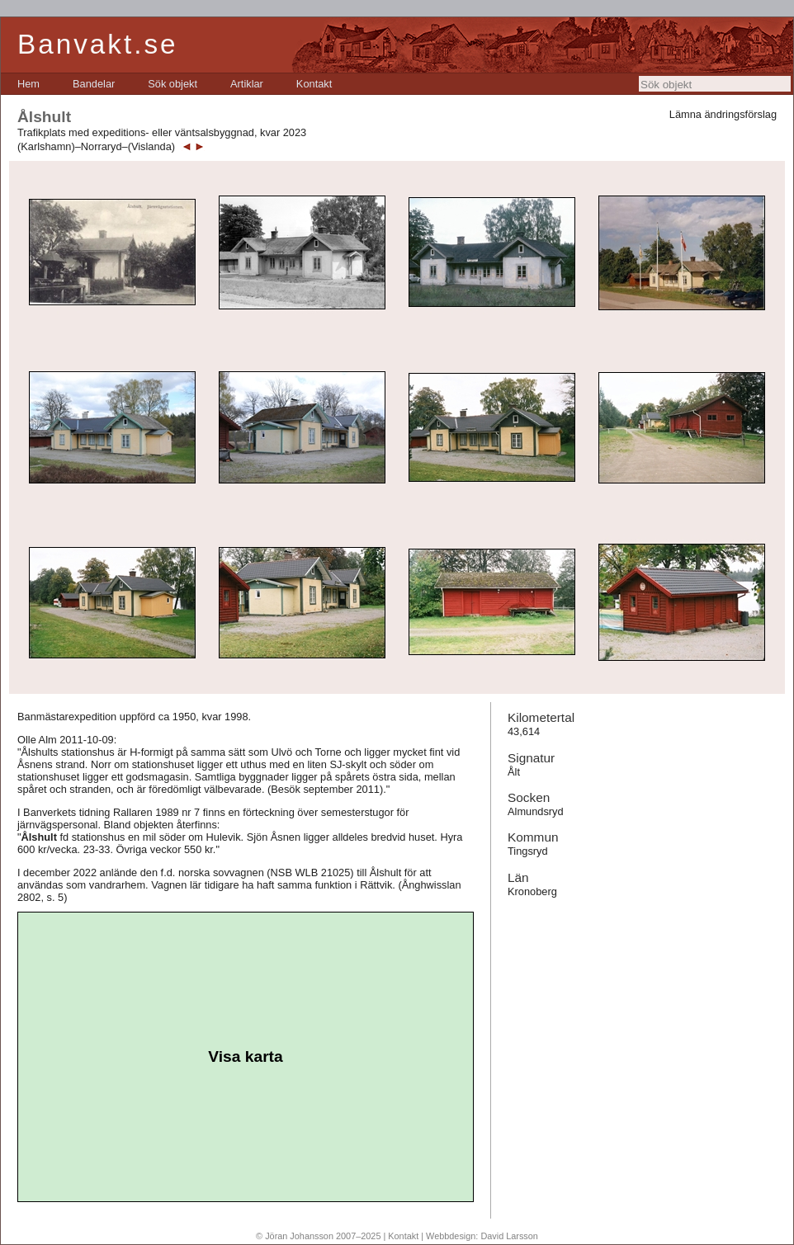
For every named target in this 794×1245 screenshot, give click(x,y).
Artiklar (246, 84)
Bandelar (94, 84)
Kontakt (314, 84)
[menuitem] (28, 83)
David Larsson (509, 1236)
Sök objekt (172, 84)
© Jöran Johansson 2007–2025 (318, 1236)
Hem (28, 84)
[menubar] (174, 83)
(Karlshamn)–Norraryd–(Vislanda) (96, 146)
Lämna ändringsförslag (723, 114)
